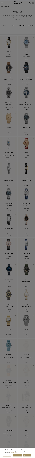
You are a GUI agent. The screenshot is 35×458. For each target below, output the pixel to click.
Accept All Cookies (17, 455)
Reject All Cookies (27, 455)
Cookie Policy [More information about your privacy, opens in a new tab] (14, 452)
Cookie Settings (7, 455)
